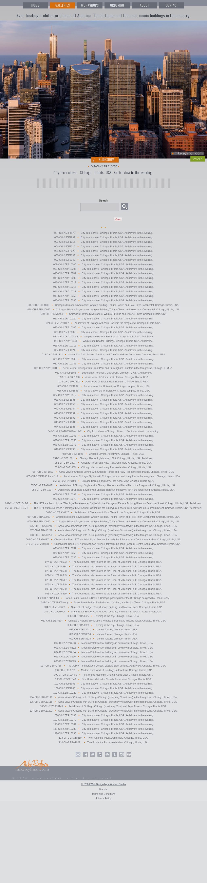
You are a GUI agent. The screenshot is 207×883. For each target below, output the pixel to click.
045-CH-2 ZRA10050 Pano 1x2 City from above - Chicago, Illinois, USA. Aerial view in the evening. (103, 431)
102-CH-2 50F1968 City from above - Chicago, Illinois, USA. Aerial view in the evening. (103, 688)
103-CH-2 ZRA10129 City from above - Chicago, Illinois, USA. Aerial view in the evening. (103, 692)
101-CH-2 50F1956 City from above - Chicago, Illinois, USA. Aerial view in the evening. (103, 684)
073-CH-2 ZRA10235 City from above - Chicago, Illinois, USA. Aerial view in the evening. (103, 557)
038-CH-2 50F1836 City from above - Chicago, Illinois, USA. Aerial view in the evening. (103, 399)
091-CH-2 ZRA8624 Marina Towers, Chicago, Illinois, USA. (103, 638)
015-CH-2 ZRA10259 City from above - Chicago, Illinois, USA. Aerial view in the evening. (103, 296)
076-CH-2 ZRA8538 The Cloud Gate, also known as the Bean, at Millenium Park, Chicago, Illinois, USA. (103, 571)
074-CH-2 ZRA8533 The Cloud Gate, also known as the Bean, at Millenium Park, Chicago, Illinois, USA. (103, 562)
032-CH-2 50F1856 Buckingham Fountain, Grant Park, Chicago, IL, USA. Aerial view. (103, 372)
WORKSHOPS (90, 5)
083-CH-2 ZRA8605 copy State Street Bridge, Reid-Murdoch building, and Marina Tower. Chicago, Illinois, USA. (103, 602)
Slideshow (107, 159)
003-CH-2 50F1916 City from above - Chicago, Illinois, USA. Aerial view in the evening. (103, 242)
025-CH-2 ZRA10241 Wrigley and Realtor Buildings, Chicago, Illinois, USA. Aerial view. (103, 341)
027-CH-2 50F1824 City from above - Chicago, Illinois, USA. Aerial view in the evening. (103, 350)
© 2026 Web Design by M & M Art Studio (103, 784)
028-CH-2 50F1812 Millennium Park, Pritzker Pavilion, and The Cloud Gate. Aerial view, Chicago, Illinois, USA (103, 354)
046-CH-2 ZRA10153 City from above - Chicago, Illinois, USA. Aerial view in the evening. (103, 436)
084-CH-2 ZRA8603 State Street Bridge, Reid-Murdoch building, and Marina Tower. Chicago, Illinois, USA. (103, 607)
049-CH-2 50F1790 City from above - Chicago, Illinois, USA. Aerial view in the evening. (103, 449)
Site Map (103, 789)
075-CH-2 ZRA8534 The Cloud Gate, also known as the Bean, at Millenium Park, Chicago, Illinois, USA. (103, 566)
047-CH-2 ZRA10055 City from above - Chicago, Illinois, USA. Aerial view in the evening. (103, 440)
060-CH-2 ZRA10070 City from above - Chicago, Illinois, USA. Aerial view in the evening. (103, 499)
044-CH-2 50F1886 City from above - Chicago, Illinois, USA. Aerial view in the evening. (103, 426)
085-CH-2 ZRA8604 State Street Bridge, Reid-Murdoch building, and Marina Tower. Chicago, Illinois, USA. (103, 611)
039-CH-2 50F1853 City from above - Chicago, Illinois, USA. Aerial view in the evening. (103, 404)
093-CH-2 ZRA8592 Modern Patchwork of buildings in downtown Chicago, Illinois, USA (103, 647)
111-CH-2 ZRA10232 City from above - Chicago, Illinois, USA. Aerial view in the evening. (103, 729)
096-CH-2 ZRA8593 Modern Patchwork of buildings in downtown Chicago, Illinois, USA (103, 661)
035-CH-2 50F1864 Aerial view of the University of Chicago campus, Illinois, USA (103, 386)
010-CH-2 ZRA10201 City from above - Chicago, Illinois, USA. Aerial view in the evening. (103, 273)
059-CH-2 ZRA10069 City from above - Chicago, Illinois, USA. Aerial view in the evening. (103, 494)
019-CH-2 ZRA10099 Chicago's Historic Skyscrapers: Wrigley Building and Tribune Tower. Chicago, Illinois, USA (103, 314)
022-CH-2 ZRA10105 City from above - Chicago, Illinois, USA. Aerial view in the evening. (103, 327)
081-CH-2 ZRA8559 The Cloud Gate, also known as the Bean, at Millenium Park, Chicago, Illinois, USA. (103, 593)
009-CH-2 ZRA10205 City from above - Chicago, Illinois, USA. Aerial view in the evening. (103, 269)
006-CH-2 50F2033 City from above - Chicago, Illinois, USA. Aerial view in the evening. (103, 255)
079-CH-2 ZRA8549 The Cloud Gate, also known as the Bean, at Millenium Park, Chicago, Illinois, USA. (103, 584)
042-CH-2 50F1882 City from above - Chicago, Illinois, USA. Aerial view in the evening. (103, 417)
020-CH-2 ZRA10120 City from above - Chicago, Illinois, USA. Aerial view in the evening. (103, 318)
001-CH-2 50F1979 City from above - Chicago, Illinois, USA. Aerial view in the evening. (103, 233)
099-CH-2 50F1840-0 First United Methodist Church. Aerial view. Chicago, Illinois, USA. (103, 674)
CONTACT (172, 5)
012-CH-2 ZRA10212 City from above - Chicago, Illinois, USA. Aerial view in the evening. (103, 282)
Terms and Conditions (103, 794)
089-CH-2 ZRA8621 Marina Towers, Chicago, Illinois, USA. (103, 629)
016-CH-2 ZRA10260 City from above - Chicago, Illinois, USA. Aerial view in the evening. (103, 300)
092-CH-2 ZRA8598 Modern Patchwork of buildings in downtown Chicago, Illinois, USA (103, 643)
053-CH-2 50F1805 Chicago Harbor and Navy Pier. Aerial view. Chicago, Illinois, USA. (103, 467)
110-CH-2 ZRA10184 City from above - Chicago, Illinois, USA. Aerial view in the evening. (103, 724)
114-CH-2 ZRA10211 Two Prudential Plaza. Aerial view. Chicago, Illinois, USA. (103, 742)
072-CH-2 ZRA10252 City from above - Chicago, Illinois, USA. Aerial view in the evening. (103, 553)
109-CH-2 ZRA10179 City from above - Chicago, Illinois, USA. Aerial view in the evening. (103, 719)
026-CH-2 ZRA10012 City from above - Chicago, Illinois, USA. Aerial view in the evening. (103, 345)
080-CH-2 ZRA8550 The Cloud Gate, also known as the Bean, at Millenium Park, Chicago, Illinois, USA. (103, 589)
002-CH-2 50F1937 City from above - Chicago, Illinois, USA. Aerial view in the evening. (103, 237)
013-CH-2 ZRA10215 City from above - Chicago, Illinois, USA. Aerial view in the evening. (103, 287)
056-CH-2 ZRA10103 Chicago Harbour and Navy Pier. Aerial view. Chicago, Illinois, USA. (103, 481)
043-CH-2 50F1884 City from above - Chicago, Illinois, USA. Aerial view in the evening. (103, 422)
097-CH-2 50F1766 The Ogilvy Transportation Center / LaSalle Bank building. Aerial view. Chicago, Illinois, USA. (103, 665)
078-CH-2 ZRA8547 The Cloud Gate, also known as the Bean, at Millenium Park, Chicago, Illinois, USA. (103, 580)
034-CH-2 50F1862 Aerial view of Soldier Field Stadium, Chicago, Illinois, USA (103, 381)
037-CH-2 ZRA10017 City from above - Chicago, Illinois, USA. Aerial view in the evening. (103, 395)
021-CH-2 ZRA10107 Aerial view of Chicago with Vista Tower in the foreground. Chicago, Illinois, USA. (103, 323)
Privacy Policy (103, 798)
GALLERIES (62, 5)
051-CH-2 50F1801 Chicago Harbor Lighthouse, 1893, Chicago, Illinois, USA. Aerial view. (103, 458)
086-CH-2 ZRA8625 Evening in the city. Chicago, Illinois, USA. (103, 616)
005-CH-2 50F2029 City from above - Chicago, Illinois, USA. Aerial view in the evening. (103, 251)
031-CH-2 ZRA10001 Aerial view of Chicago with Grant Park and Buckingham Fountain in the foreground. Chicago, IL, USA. (103, 368)
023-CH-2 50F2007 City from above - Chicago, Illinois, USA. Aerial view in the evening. (103, 332)
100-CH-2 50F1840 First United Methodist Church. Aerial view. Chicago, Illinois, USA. (103, 679)
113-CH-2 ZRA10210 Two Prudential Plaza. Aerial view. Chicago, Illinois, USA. (103, 738)
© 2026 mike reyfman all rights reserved (62, 778)
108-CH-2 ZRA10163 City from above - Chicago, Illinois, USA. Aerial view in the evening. (103, 715)
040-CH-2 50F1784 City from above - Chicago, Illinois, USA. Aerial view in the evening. (103, 409)
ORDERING (117, 5)
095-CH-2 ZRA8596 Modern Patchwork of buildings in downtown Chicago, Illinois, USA (103, 656)
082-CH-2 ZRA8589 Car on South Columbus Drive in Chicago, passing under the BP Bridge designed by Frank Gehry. (103, 598)
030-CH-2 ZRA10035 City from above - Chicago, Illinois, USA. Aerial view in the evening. (103, 363)
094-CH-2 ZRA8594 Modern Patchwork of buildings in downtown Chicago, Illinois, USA (103, 652)
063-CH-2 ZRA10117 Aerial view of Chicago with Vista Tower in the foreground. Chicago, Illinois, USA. (103, 512)
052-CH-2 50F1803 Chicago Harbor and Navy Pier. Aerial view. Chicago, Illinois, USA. (103, 463)
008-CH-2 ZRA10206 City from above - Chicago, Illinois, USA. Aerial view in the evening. (103, 264)
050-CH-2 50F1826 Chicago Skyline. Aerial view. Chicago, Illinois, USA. (103, 454)
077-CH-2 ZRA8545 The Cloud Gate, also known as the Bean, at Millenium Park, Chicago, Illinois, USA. (103, 575)
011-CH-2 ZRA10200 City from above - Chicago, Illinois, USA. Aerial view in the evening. (103, 278)
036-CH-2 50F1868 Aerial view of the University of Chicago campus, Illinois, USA (103, 390)
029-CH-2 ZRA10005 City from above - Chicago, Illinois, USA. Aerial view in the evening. (103, 359)
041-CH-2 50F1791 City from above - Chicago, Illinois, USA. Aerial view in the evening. (103, 413)
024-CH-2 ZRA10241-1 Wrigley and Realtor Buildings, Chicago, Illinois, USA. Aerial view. (103, 336)
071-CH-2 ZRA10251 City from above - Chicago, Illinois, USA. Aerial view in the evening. (103, 548)
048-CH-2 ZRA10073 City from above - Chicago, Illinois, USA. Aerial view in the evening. (103, 444)
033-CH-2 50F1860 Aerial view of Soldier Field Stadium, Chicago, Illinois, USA (103, 377)
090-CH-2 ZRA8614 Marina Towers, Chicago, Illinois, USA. (103, 634)
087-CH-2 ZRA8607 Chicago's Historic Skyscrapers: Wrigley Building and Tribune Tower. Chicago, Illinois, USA (103, 620)
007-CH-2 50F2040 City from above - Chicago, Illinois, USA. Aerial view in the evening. (103, 260)
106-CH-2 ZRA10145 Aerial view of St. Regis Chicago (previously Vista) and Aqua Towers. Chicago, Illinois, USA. (103, 706)
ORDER (198, 158)
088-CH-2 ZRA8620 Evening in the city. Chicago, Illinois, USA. (103, 625)
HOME (35, 5)
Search (103, 200)
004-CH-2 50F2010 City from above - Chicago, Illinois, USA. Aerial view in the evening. (103, 246)
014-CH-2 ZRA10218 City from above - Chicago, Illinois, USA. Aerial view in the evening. (103, 291)
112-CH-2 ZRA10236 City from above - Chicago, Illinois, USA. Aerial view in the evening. (103, 733)
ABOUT (144, 5)
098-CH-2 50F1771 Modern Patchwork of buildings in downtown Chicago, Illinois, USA (103, 670)
